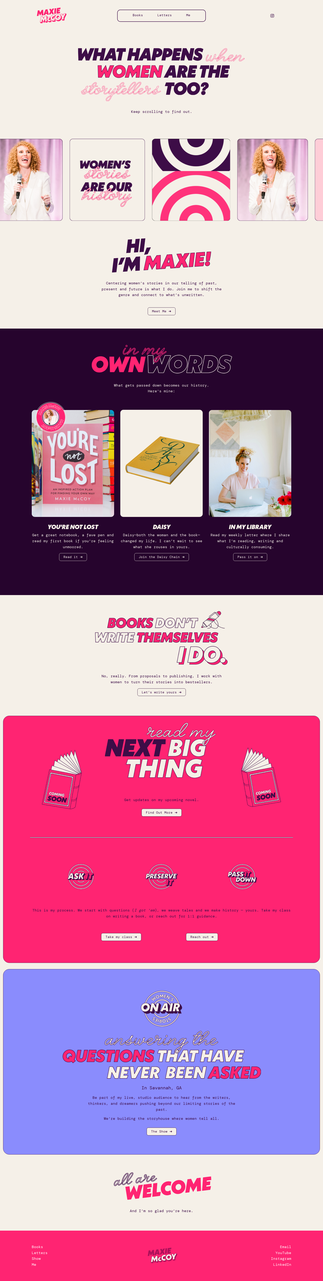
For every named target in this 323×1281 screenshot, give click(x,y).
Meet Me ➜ (161, 311)
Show (36, 1258)
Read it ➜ (73, 557)
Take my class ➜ (121, 937)
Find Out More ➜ (161, 812)
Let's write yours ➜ (161, 692)
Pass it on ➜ (250, 557)
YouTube (283, 1252)
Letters (164, 15)
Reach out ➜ (202, 937)
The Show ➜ (161, 1131)
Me (188, 15)
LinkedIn (282, 1264)
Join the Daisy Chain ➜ (162, 557)
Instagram (281, 1258)
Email (285, 1246)
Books (138, 15)
